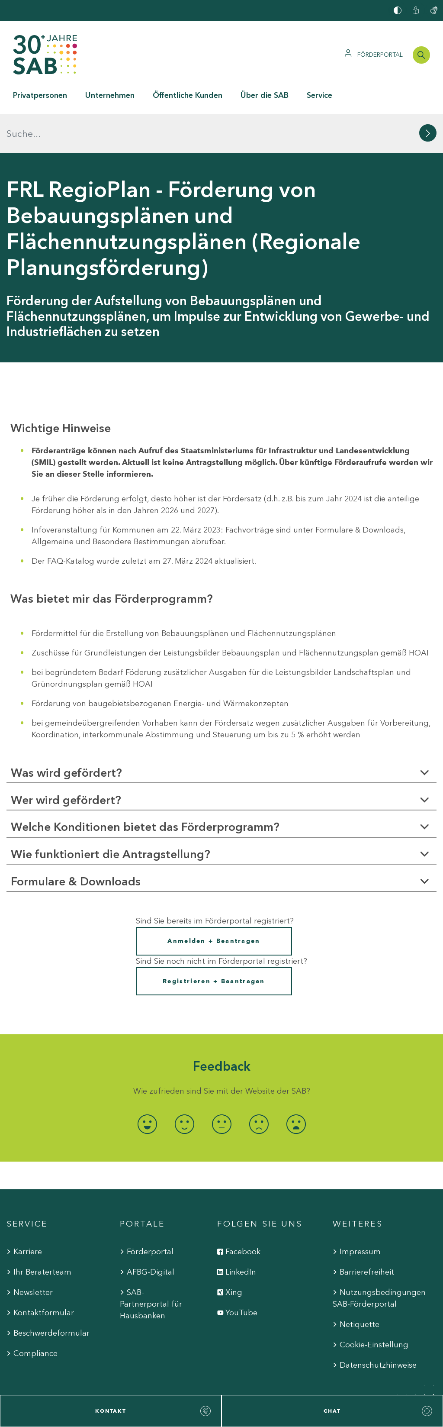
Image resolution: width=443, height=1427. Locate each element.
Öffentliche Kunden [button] (187, 95)
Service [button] (319, 95)
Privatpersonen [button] (40, 95)
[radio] (147, 1084)
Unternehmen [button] (110, 95)
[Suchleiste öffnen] (421, 55)
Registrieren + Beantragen (214, 941)
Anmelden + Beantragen (213, 901)
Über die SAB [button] (265, 95)
